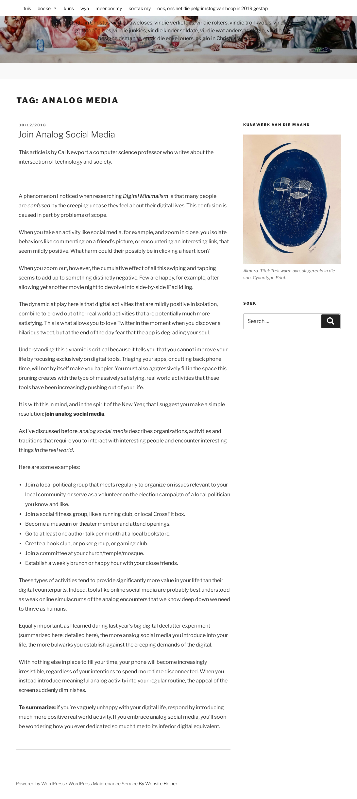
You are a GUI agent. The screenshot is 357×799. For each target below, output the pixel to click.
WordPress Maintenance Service (103, 783)
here (57, 635)
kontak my (139, 8)
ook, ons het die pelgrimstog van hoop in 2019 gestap (212, 8)
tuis (27, 8)
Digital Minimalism (145, 196)
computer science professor (127, 152)
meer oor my (108, 8)
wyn (84, 8)
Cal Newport (73, 152)
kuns (69, 8)
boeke (47, 8)
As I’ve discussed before (48, 431)
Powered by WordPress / (42, 783)
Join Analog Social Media (66, 134)
